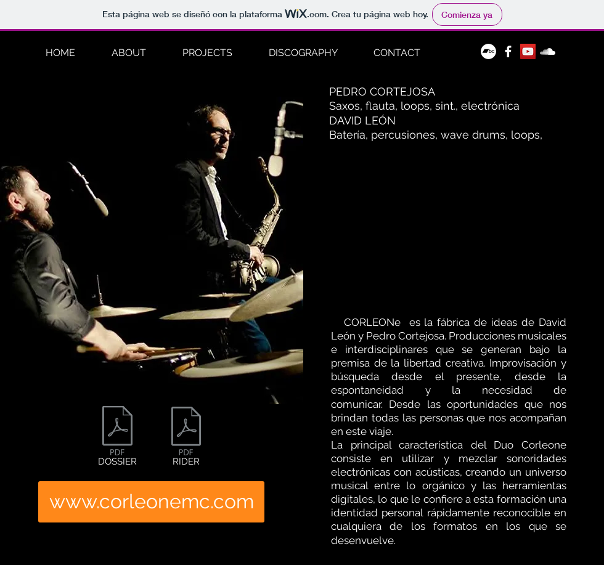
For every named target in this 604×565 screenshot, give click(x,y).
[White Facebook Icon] (508, 51)
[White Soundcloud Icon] (547, 51)
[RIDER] (186, 439)
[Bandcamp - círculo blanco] (488, 51)
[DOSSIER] (117, 438)
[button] (207, 53)
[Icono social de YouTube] (528, 51)
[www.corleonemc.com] (151, 501)
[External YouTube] (448, 222)
